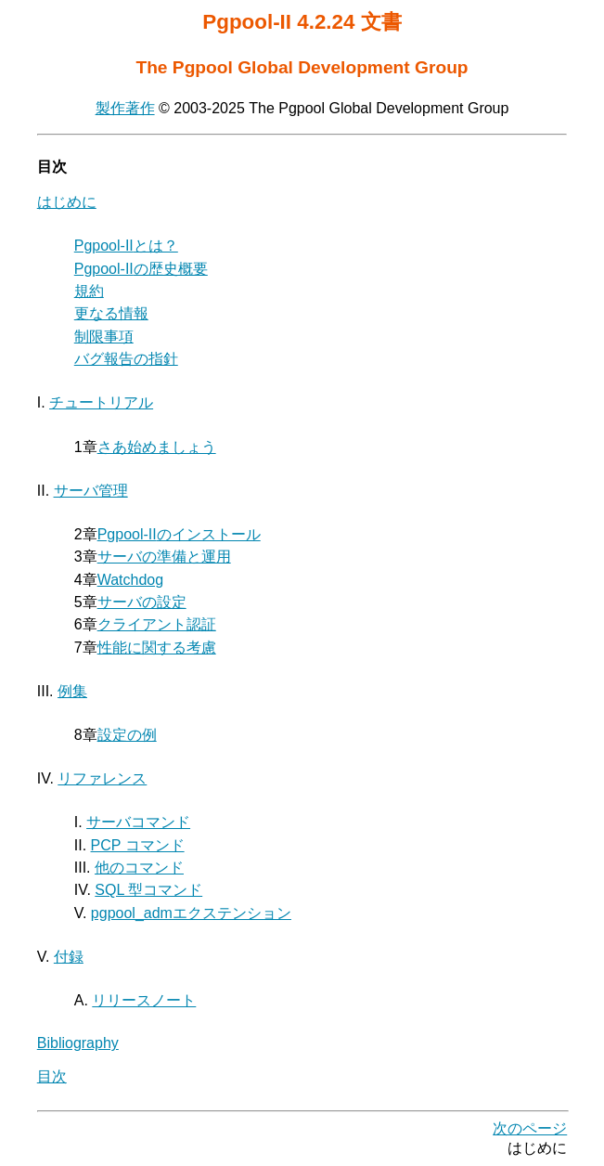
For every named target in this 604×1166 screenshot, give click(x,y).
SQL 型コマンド (148, 890)
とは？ (126, 245)
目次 (52, 1076)
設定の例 (127, 735)
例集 (72, 691)
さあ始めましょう (156, 447)
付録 (69, 957)
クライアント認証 (156, 624)
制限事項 (104, 336)
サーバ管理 (91, 491)
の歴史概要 (141, 269)
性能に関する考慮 (156, 647)
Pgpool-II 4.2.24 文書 (301, 21)
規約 (89, 291)
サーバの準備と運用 (164, 556)
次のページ (530, 1128)
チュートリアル (101, 402)
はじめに (66, 202)
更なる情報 (111, 313)
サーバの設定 (141, 602)
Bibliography (78, 1043)
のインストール (179, 534)
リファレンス (102, 778)
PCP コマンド (138, 845)
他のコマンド (139, 867)
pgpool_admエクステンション (191, 913)
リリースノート (144, 1000)
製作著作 (125, 108)
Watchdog (130, 580)
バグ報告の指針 (126, 359)
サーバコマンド (138, 822)
